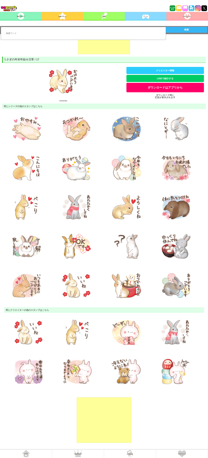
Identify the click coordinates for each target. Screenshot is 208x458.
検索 (186, 29)
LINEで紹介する (165, 78)
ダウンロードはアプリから (165, 87)
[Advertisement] (104, 46)
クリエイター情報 (165, 70)
